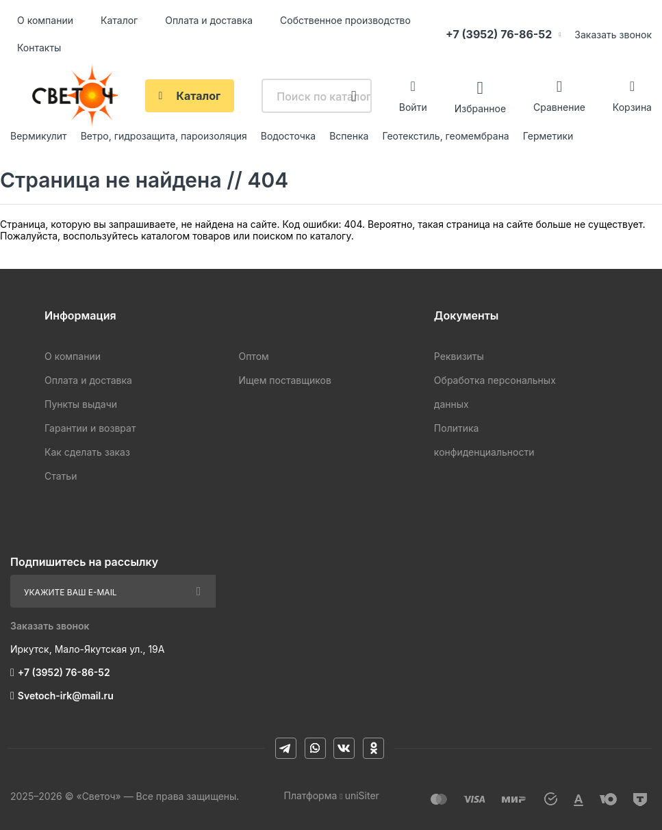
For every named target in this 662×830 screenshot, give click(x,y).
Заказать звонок (613, 34)
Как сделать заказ (87, 452)
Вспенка (348, 136)
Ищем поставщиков (284, 380)
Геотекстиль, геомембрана (445, 136)
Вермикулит (38, 136)
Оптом (253, 356)
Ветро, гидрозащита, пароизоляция (164, 136)
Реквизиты (459, 356)
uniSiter (362, 795)
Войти (413, 107)
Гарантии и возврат (90, 428)
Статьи (60, 476)
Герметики (548, 136)
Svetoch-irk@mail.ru (66, 695)
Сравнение (559, 107)
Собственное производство (345, 20)
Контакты (39, 47)
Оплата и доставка (209, 20)
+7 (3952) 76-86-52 (499, 34)
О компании (45, 20)
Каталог (119, 20)
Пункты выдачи (80, 404)
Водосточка (288, 136)
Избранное (480, 108)
